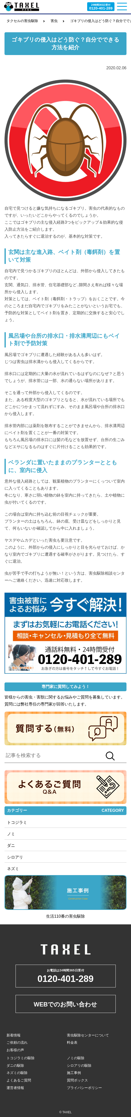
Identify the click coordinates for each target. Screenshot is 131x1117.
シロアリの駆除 (79, 1065)
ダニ (11, 845)
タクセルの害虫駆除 (22, 21)
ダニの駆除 (15, 1065)
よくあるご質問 (19, 1080)
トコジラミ (17, 822)
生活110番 (55, 916)
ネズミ (13, 869)
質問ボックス (77, 1080)
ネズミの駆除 (17, 1073)
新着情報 (14, 1035)
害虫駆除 (77, 916)
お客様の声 (15, 1050)
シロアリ (15, 857)
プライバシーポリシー (84, 1088)
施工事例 (74, 1073)
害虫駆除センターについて (88, 1035)
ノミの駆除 (75, 1058)
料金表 (72, 1042)
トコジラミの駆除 (21, 1058)
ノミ (11, 834)
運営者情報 (15, 1088)
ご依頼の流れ (17, 1042)
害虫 (54, 21)
